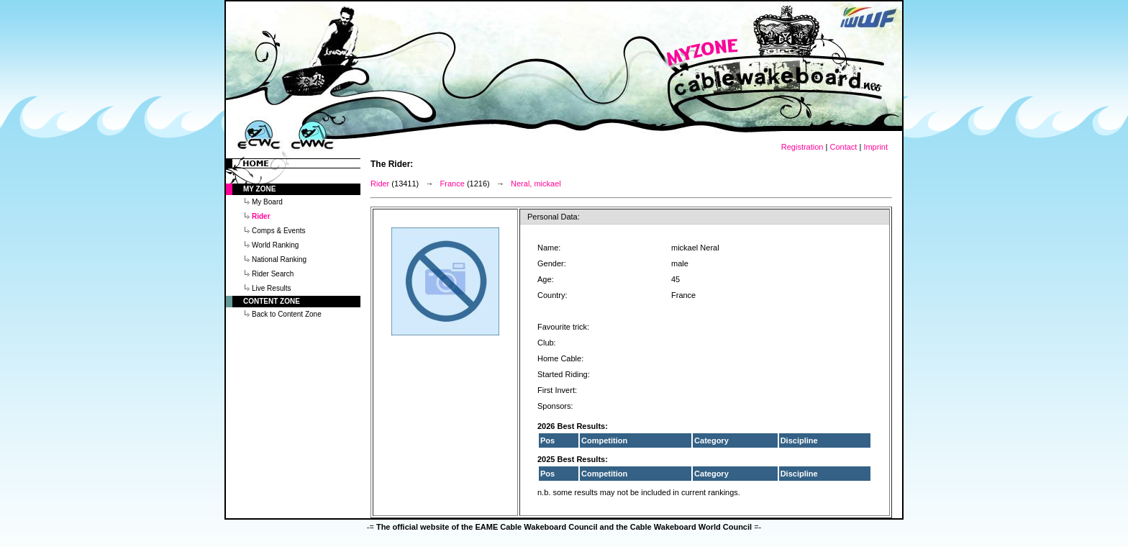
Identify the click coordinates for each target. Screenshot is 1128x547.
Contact (843, 147)
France (452, 183)
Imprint (875, 147)
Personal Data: (553, 216)
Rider (379, 183)
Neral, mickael (536, 183)
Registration (802, 147)
